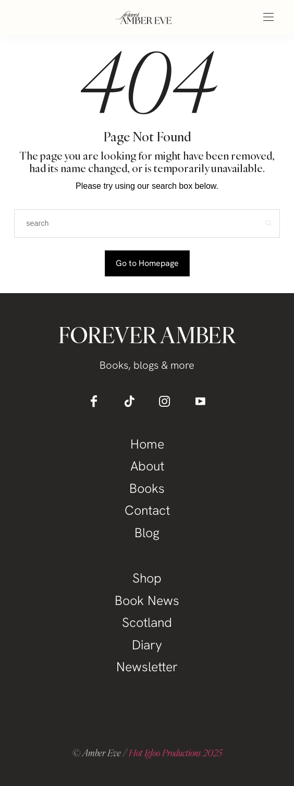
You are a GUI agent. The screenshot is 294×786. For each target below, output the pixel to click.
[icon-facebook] (94, 401)
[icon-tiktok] (129, 401)
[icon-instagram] (165, 401)
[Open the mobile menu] (268, 17)
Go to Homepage (147, 263)
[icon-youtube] (200, 401)
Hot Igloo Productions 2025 (175, 752)
